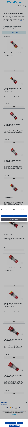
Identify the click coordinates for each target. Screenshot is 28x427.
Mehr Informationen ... (15, 421)
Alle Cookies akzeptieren (14, 425)
